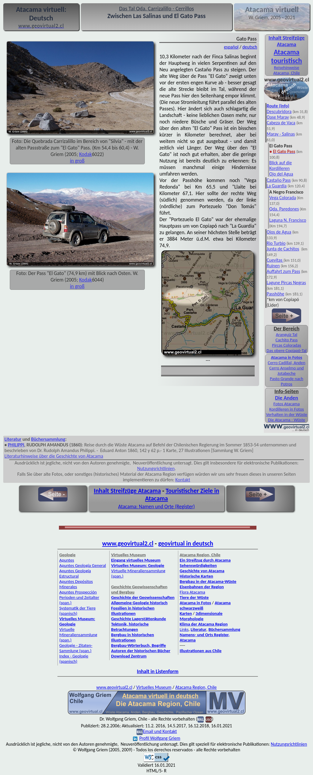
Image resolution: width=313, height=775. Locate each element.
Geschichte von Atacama (202, 570)
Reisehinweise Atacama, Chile (286, 70)
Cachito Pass (286, 340)
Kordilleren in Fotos (286, 409)
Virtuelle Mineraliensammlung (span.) (78, 635)
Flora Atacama (192, 592)
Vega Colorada (282, 197)
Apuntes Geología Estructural (75, 573)
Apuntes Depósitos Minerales (76, 584)
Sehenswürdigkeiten (198, 565)
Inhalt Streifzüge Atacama (287, 41)
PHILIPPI (16, 445)
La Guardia (276, 186)
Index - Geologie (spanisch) (73, 658)
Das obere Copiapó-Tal (286, 350)
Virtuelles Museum (153, 687)
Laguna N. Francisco (287, 220)
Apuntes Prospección (78, 592)
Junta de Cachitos (283, 249)
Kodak (85, 154)
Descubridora (279, 111)
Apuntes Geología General (82, 565)
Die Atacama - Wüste (286, 419)
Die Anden (286, 398)
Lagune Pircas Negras (286, 282)
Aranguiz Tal (286, 334)
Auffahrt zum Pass (283, 271)
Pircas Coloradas (286, 345)
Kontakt (182, 480)
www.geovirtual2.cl (127, 543)
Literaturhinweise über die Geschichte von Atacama (53, 456)
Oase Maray (278, 117)
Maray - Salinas (281, 134)
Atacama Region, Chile (196, 687)
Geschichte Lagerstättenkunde (138, 618)
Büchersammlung (48, 439)
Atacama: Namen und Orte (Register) (156, 506)
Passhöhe (275, 294)
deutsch (249, 47)
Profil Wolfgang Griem (156, 738)
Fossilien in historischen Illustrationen (132, 610)
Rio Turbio (276, 243)
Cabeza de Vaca (281, 123)
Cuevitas (274, 260)
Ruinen (273, 265)
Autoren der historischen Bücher (140, 650)
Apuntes (66, 560)
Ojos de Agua (279, 232)
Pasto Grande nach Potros (286, 381)
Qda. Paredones (284, 209)
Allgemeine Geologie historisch (139, 602)
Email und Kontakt (160, 731)
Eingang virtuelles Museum (135, 560)
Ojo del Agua (281, 174)
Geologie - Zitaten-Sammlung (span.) (75, 648)
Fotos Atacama (286, 403)
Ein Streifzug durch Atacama (205, 560)
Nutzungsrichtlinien (155, 468)
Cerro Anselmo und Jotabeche (286, 370)
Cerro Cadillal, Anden (286, 362)
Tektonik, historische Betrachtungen (130, 626)
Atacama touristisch (286, 56)
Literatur (12, 439)
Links (184, 629)
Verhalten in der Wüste (286, 414)
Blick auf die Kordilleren (280, 165)
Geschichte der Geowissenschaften (142, 597)
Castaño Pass (278, 180)
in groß (77, 160)
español (231, 47)
